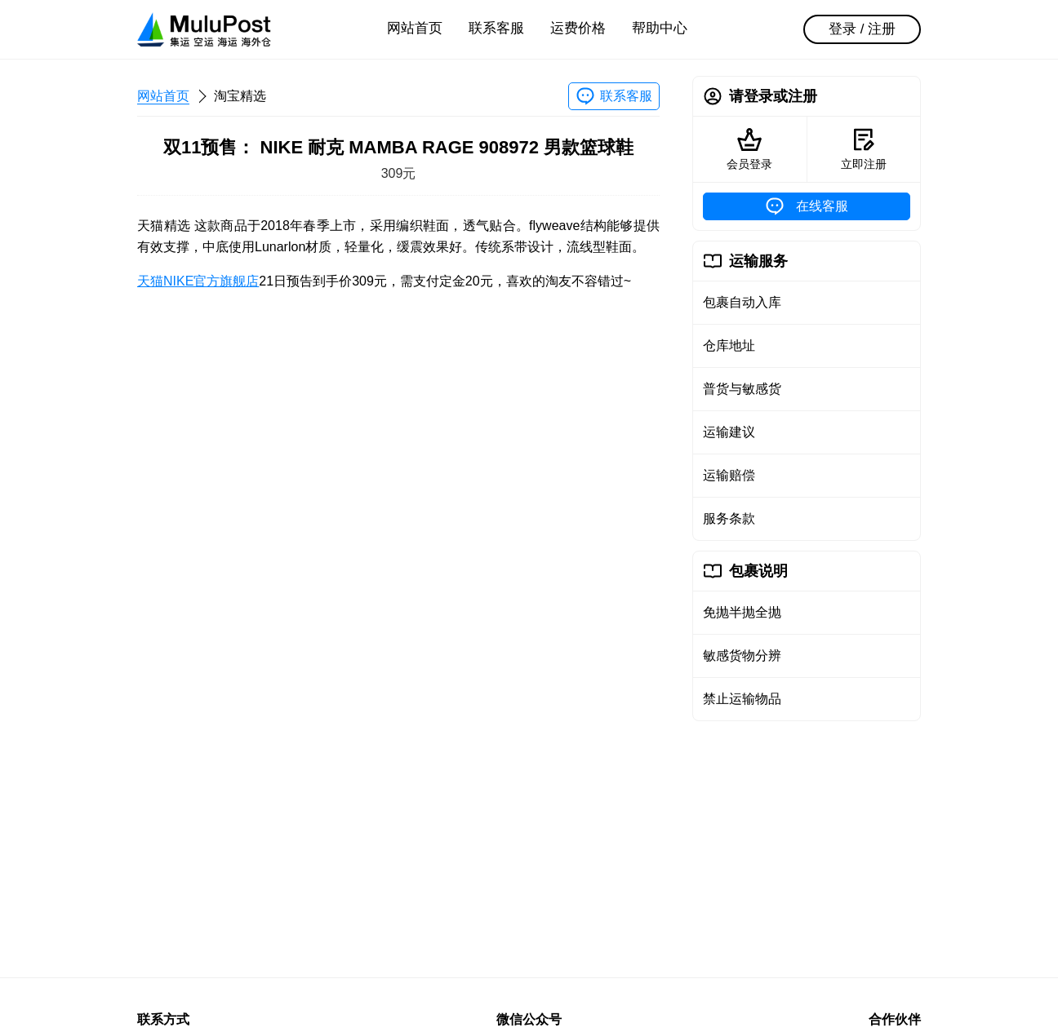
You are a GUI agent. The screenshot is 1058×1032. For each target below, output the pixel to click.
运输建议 (729, 432)
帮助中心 (659, 28)
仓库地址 (729, 345)
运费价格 (578, 28)
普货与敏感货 (742, 389)
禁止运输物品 (742, 699)
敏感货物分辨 (742, 655)
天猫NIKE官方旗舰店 (198, 281)
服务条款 (729, 518)
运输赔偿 (729, 475)
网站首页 (414, 28)
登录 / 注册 (862, 29)
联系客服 (496, 28)
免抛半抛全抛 (742, 612)
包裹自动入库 (742, 302)
